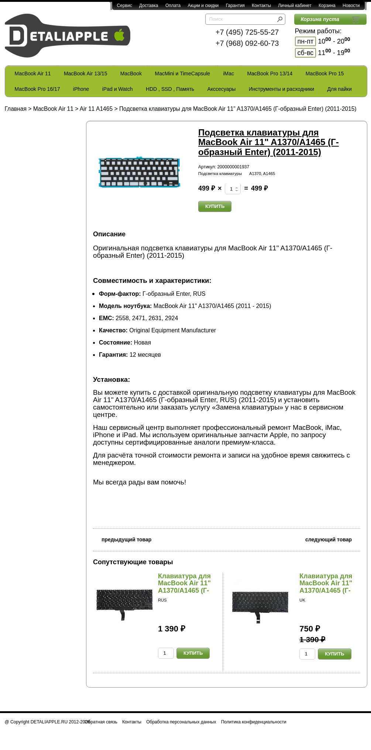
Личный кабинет (294, 5)
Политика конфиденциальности (253, 722)
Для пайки (339, 89)
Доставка (148, 5)
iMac (228, 73)
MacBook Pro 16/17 (37, 89)
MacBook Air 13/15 (85, 73)
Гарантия (235, 5)
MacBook (131, 73)
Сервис (124, 5)
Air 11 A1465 (96, 109)
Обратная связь (101, 722)
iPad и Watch (117, 89)
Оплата (173, 5)
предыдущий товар (122, 539)
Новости (351, 5)
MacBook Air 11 (33, 73)
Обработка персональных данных (181, 722)
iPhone (81, 89)
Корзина (327, 5)
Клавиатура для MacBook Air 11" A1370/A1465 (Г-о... (184, 587)
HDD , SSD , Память (170, 89)
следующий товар (332, 539)
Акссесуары (221, 89)
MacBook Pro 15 (325, 73)
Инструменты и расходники (281, 89)
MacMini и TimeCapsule (182, 73)
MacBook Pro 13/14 (269, 73)
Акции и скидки (203, 5)
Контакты (261, 5)
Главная (16, 109)
